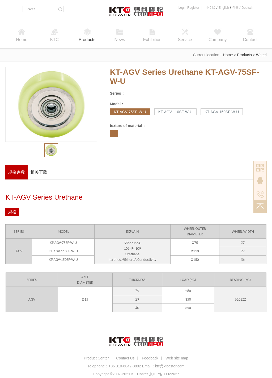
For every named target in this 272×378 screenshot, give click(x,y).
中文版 (210, 8)
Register (193, 8)
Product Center (96, 358)
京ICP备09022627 (164, 374)
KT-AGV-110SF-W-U (175, 112)
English (224, 8)
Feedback (150, 358)
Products (244, 55)
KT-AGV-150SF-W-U (222, 112)
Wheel (261, 55)
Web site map (176, 358)
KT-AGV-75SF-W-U (130, 112)
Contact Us (125, 358)
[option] (51, 104)
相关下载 (38, 172)
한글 (235, 8)
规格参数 (16, 172)
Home (228, 55)
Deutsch (247, 8)
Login (182, 8)
